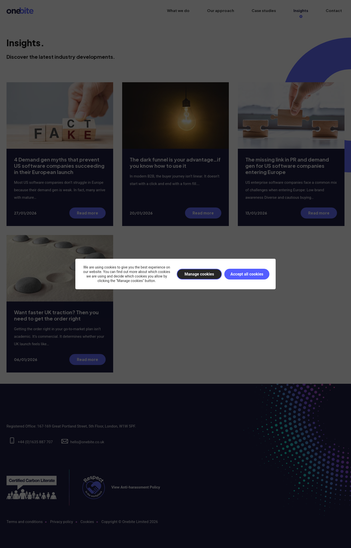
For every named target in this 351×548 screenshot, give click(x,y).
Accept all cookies (246, 274)
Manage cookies (199, 274)
